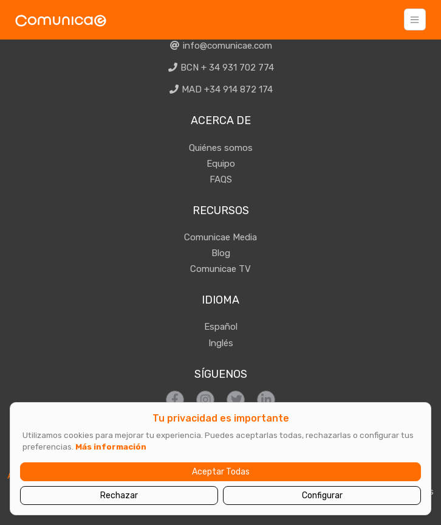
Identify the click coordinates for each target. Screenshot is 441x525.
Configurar (322, 495)
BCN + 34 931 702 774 (221, 67)
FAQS (221, 179)
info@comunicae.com (220, 45)
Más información (110, 446)
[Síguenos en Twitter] (236, 400)
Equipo (221, 163)
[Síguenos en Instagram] (205, 400)
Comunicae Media (220, 237)
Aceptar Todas (221, 472)
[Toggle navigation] (415, 19)
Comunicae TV (220, 268)
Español (221, 326)
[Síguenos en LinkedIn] (266, 400)
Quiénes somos (221, 147)
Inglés (220, 343)
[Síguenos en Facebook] (175, 400)
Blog (220, 253)
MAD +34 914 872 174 (220, 89)
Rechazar (119, 495)
